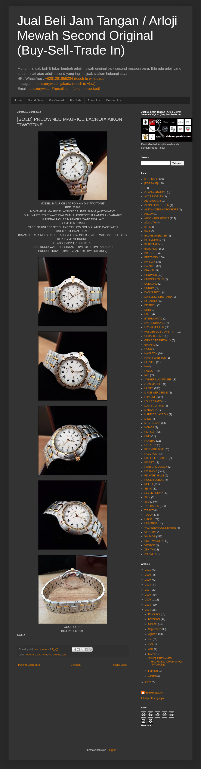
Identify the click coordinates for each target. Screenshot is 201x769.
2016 (148, 594)
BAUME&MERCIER (155, 235)
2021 (148, 569)
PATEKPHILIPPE (154, 449)
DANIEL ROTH (152, 292)
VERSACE (150, 532)
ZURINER (150, 554)
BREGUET (150, 253)
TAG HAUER (151, 505)
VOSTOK (149, 545)
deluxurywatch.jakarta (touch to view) (66, 84)
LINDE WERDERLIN (156, 392)
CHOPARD (150, 275)
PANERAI (149, 440)
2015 (148, 599)
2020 (148, 574)
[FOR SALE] (151, 178)
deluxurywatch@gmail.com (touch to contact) (64, 89)
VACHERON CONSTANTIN (160, 527)
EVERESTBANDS (154, 322)
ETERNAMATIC (153, 318)
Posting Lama (119, 664)
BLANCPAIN (151, 244)
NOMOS (149, 427)
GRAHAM (150, 344)
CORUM (149, 288)
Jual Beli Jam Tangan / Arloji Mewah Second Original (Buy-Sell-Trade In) (97, 35)
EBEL (147, 314)
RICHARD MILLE (154, 475)
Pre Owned (56, 100)
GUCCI (148, 349)
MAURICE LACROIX (36, 654)
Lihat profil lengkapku (153, 698)
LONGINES (151, 397)
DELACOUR (151, 301)
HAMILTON (150, 353)
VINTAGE (149, 536)
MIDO (147, 418)
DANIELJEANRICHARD (158, 296)
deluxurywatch (154, 692)
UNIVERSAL (151, 523)
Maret (151, 654)
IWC (146, 375)
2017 (148, 589)
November (154, 619)
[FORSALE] (151, 183)
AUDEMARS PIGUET (156, 218)
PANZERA (150, 445)
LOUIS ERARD (153, 401)
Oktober (152, 624)
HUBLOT (149, 370)
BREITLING (151, 257)
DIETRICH (150, 305)
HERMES (149, 362)
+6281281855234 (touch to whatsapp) (75, 79)
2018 (148, 584)
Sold (63, 654)
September (154, 629)
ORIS (147, 436)
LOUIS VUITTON (154, 405)
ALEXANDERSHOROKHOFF (161, 209)
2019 (148, 579)
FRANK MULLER (154, 327)
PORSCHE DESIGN (156, 466)
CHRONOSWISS (154, 279)
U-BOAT (149, 519)
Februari (153, 670)
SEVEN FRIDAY (153, 492)
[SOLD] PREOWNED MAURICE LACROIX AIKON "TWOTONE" (165, 661)
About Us (94, 100)
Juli (150, 639)
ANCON (149, 213)
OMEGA (149, 431)
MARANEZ (150, 410)
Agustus (152, 634)
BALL (147, 231)
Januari (152, 675)
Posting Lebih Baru (29, 664)
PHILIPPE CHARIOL (156, 458)
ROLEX (148, 484)
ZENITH (149, 549)
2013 (148, 609)
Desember (154, 614)
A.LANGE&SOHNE (155, 192)
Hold (147, 366)
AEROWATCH (152, 200)
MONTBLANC (152, 423)
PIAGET (149, 462)
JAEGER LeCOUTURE (157, 379)
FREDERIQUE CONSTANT (160, 331)
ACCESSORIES (153, 196)
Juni (150, 644)
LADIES (149, 388)
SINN (147, 497)
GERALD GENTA (154, 335)
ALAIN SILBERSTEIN (156, 205)
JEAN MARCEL (153, 384)
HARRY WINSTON (155, 357)
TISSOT (149, 510)
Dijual (147, 309)
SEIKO (148, 488)
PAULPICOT (151, 453)
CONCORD (151, 283)
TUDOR (149, 514)
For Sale (75, 100)
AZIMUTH (150, 222)
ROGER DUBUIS (154, 479)
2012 (148, 682)
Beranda (75, 664)
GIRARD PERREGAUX (157, 340)
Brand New (35, 100)
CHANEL (149, 270)
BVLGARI (149, 261)
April (150, 649)
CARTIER (149, 266)
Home (18, 100)
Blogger (111, 749)
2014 (148, 604)
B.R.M (147, 226)
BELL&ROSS (152, 240)
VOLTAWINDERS (154, 541)
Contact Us (113, 100)
